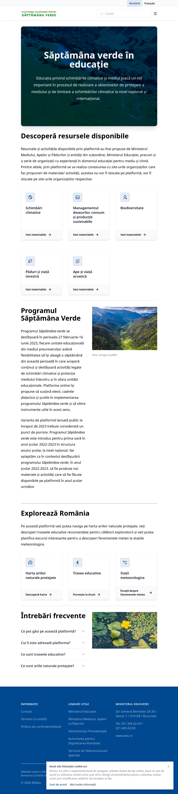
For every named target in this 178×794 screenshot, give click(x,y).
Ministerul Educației (82, 711)
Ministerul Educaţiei (132, 704)
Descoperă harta (39, 594)
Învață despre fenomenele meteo (136, 592)
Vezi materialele (39, 235)
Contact (26, 711)
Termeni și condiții (34, 719)
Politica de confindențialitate (41, 727)
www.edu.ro (124, 736)
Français (149, 3)
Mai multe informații (83, 784)
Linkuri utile (78, 704)
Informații (29, 704)
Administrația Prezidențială (87, 731)
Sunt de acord (58, 784)
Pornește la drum (87, 594)
